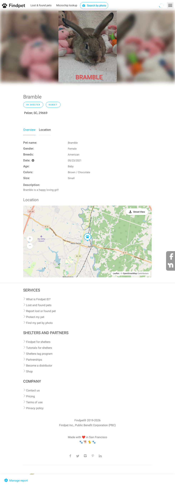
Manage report (16, 480)
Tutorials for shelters (39, 347)
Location (45, 129)
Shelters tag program (39, 353)
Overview (29, 129)
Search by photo (94, 5)
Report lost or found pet (41, 311)
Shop (29, 371)
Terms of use (34, 402)
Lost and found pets (38, 305)
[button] (85, 233)
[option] (87, 46)
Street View (139, 211)
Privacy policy (35, 408)
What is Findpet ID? (38, 299)
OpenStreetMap (130, 273)
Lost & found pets (41, 5)
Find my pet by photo (39, 323)
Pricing (30, 396)
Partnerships (34, 359)
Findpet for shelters (38, 342)
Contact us (33, 390)
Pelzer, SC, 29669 (36, 113)
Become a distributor (39, 365)
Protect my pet (35, 317)
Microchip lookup (66, 5)
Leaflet (116, 273)
